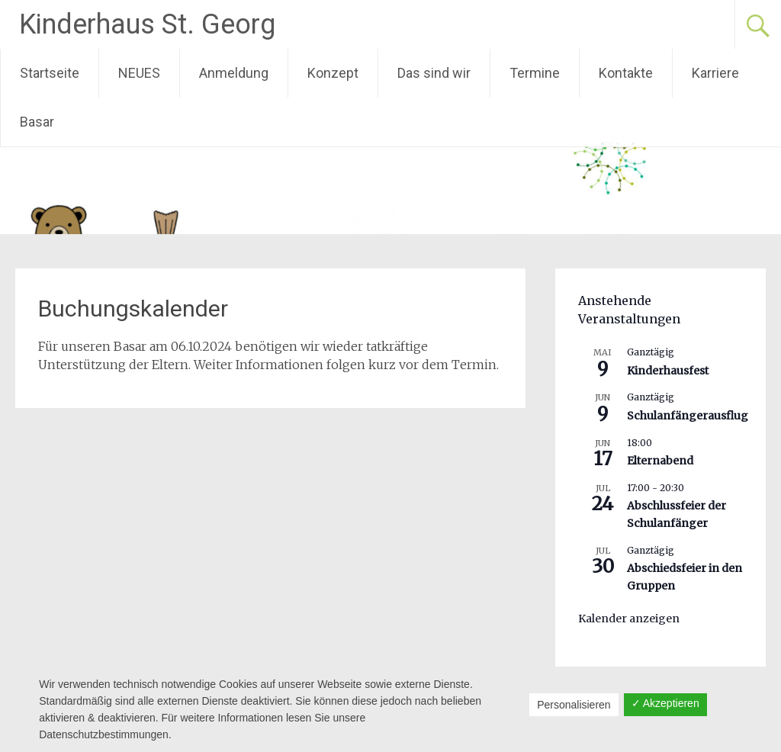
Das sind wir (434, 73)
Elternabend (660, 461)
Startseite (49, 73)
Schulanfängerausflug (687, 416)
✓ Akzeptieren (665, 703)
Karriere (715, 73)
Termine (534, 73)
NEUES (139, 73)
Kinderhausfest (668, 371)
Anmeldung (233, 73)
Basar (37, 122)
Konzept (332, 73)
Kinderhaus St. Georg (147, 24)
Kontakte (626, 73)
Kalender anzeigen (629, 618)
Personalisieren (574, 705)
